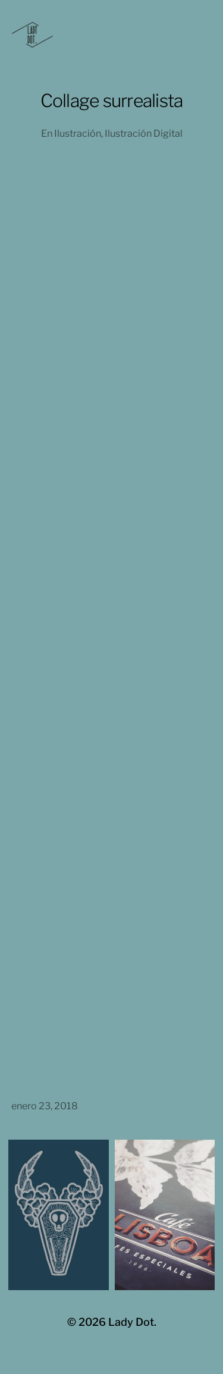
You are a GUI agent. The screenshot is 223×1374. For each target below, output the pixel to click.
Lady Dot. (132, 1322)
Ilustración (77, 133)
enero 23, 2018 (44, 1106)
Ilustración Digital (144, 133)
